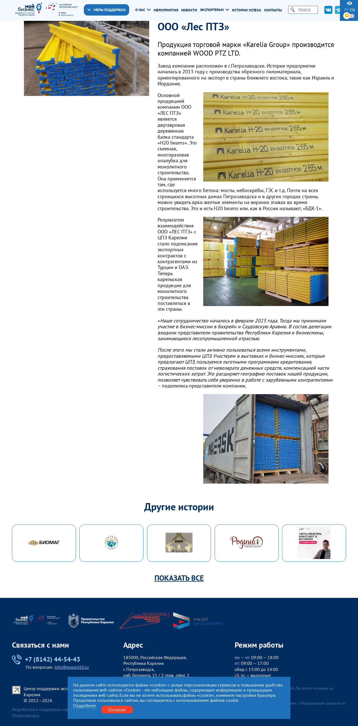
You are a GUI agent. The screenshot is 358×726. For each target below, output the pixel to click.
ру (346, 10)
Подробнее (84, 705)
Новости (189, 10)
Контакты (273, 10)
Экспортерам (214, 10)
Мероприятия (166, 10)
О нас (143, 10)
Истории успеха (246, 10)
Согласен (117, 709)
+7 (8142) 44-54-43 (46, 659)
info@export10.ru (72, 667)
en (352, 10)
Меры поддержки (106, 10)
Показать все (179, 578)
